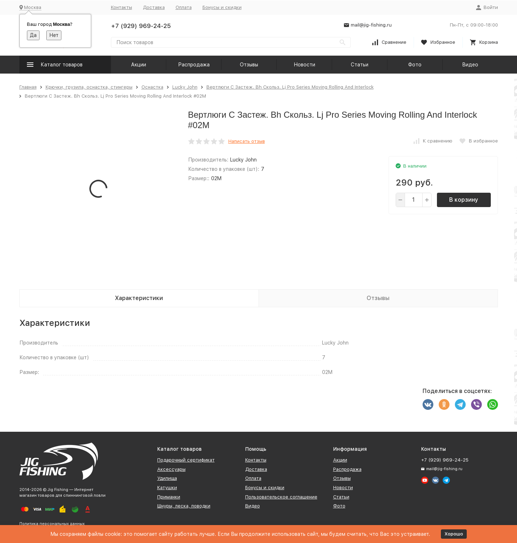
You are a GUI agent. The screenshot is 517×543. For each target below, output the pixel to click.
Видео (470, 64)
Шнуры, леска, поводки (183, 506)
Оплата (184, 7)
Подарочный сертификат (186, 460)
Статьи (359, 64)
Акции (138, 64)
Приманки (168, 497)
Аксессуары (171, 469)
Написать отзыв (246, 141)
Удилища (167, 478)
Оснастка (152, 87)
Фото (414, 64)
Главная (28, 87)
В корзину (463, 199)
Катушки (167, 487)
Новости (304, 64)
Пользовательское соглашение (281, 497)
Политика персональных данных (52, 523)
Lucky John (184, 87)
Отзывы (249, 64)
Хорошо (453, 534)
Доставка (154, 7)
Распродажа (194, 64)
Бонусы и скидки (222, 7)
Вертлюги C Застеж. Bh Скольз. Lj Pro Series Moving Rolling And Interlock (290, 87)
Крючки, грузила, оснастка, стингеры (89, 87)
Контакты (121, 7)
